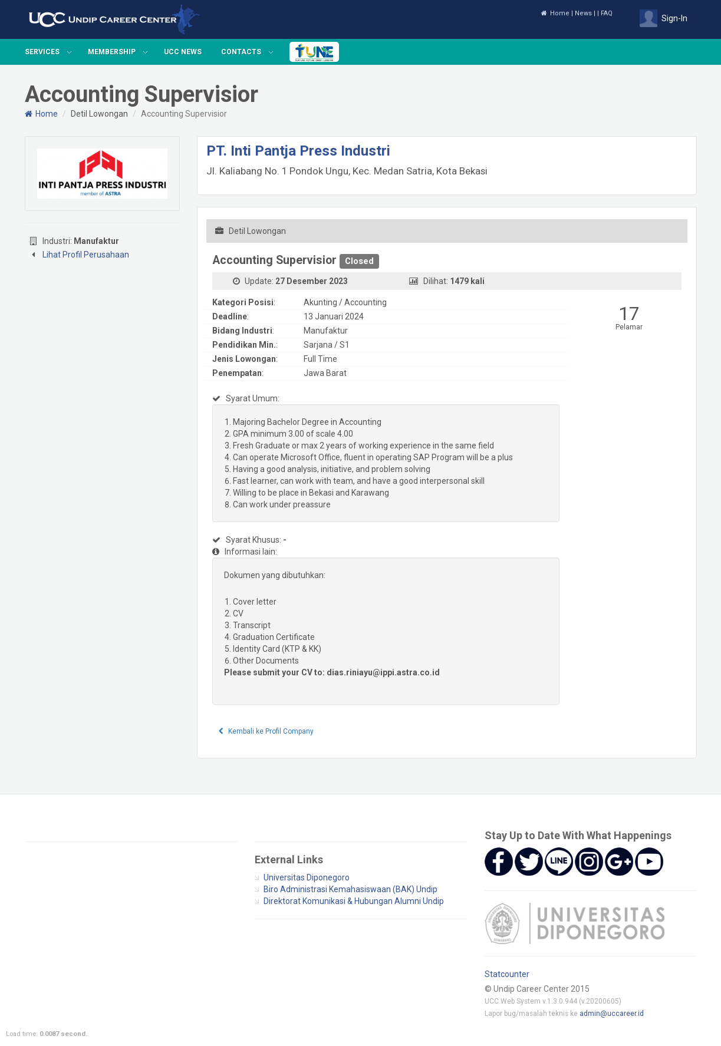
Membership (112, 52)
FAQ (607, 13)
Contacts (241, 52)
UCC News (183, 52)
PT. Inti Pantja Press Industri (298, 151)
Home (555, 13)
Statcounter (507, 974)
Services (42, 52)
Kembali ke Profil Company (266, 731)
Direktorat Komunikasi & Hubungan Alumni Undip (354, 901)
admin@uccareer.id (612, 1013)
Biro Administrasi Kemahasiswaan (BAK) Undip (350, 889)
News (583, 13)
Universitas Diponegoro (307, 877)
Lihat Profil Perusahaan (85, 254)
